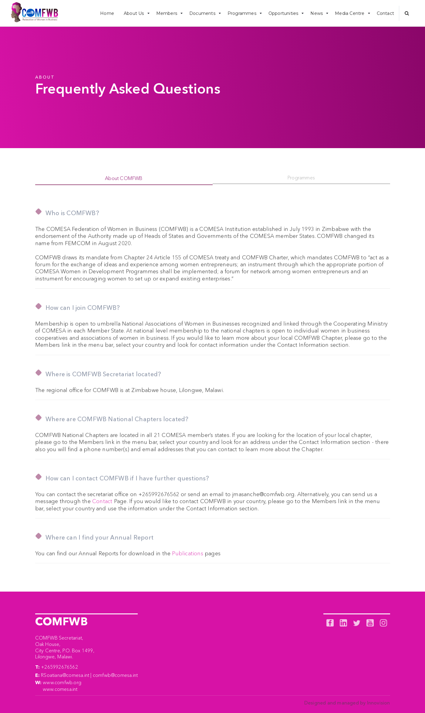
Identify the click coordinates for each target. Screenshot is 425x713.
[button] (135, 13)
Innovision (378, 703)
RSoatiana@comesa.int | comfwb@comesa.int (89, 675)
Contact (385, 13)
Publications (187, 556)
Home (107, 13)
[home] (34, 13)
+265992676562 (59, 667)
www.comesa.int (60, 689)
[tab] (124, 178)
